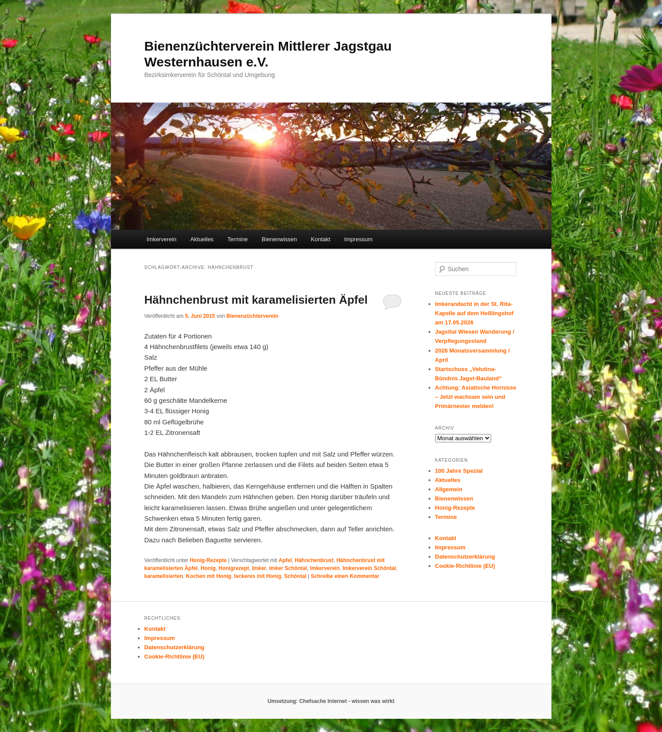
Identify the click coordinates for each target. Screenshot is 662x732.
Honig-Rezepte (208, 560)
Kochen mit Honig (208, 576)
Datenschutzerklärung (465, 556)
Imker (259, 568)
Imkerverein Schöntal (369, 568)
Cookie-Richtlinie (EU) (465, 566)
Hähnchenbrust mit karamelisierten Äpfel (256, 299)
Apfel (285, 560)
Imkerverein (162, 239)
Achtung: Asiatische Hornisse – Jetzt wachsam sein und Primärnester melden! (475, 396)
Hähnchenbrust (314, 560)
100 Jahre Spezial (459, 470)
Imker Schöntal (288, 568)
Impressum (358, 239)
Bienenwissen (279, 239)
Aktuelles (202, 239)
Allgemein (448, 489)
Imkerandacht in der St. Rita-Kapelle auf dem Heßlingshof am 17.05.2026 (474, 313)
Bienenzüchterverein (252, 316)
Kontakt (320, 239)
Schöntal (295, 576)
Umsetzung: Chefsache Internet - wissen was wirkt (330, 701)
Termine (237, 239)
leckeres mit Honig (257, 576)
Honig (208, 568)
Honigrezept (233, 568)
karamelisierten (163, 576)
